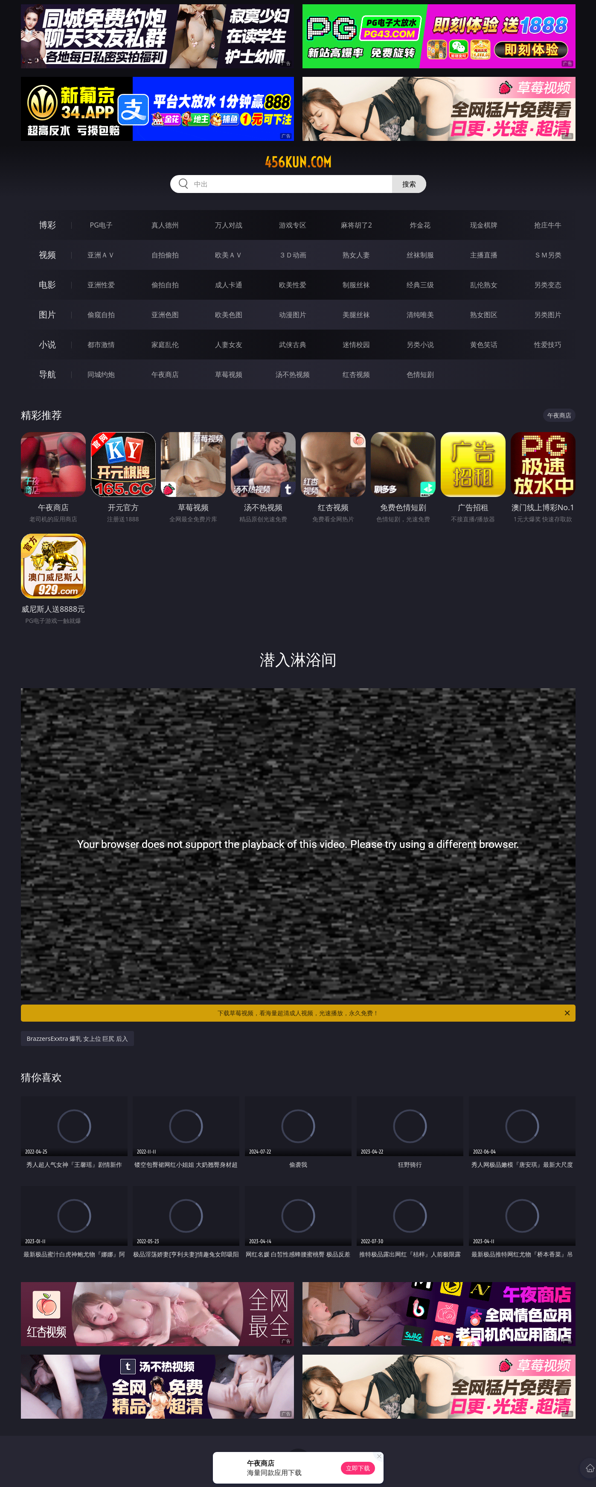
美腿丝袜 (356, 314)
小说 (47, 344)
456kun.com (298, 162)
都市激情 (101, 344)
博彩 (47, 225)
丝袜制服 (420, 255)
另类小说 (420, 344)
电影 (47, 284)
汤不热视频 (293, 374)
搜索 (409, 184)
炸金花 (420, 225)
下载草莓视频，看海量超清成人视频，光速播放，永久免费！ (394, 1013)
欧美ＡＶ (228, 255)
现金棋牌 (483, 225)
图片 (47, 314)
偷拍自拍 (165, 284)
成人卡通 (228, 284)
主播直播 (483, 255)
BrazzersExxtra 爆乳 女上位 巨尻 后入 (77, 1038)
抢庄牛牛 (547, 225)
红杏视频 (356, 374)
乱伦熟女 (483, 284)
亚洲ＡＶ (101, 255)
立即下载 (358, 1468)
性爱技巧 (547, 344)
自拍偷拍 (165, 255)
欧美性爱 (292, 284)
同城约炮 (101, 374)
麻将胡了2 (356, 225)
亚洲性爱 (101, 284)
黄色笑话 (483, 344)
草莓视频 (228, 374)
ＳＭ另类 (547, 255)
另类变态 (547, 284)
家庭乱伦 (165, 344)
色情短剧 (420, 374)
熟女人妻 (356, 255)
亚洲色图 (165, 314)
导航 (47, 374)
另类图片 (547, 314)
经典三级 (420, 284)
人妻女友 (228, 344)
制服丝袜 (356, 284)
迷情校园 (356, 344)
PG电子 (101, 225)
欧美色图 (228, 314)
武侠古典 (292, 344)
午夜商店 (165, 374)
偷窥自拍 (101, 314)
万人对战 (228, 225)
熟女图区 (483, 314)
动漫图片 (292, 314)
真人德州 (165, 225)
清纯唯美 (420, 314)
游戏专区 (292, 225)
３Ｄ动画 (292, 255)
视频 (47, 254)
